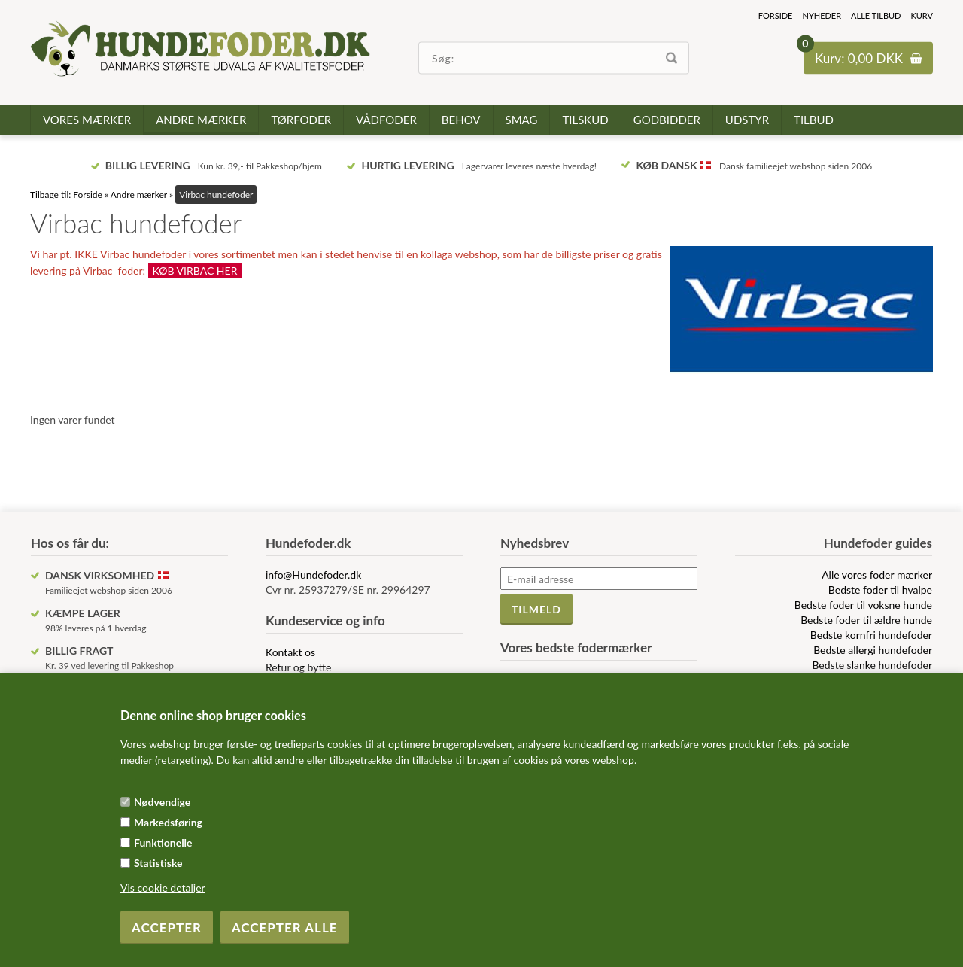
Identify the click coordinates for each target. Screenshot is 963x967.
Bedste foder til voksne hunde (863, 604)
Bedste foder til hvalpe (880, 589)
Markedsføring (168, 822)
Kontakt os (290, 652)
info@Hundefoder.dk (313, 574)
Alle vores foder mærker (877, 574)
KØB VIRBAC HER (195, 270)
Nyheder (821, 15)
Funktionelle (163, 842)
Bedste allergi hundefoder (872, 649)
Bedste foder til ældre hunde (866, 619)
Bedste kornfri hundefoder (871, 634)
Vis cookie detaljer (162, 887)
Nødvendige (162, 801)
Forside (775, 15)
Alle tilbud (876, 15)
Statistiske (158, 862)
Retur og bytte (298, 667)
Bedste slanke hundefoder (872, 664)
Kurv (921, 15)
